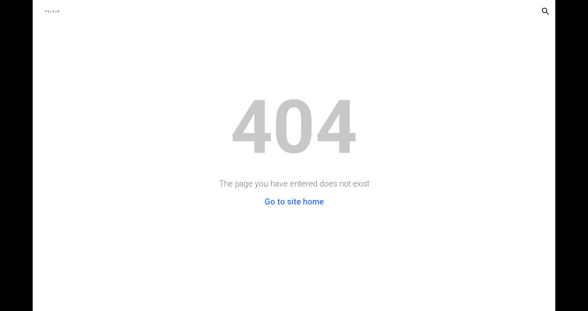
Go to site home (294, 202)
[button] (545, 11)
